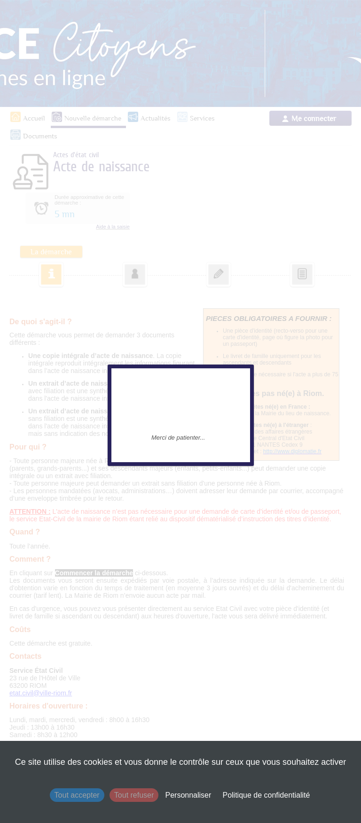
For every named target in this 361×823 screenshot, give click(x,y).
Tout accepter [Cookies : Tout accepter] (77, 795)
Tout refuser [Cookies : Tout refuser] (134, 795)
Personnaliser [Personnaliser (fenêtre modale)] (188, 795)
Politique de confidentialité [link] (266, 795)
